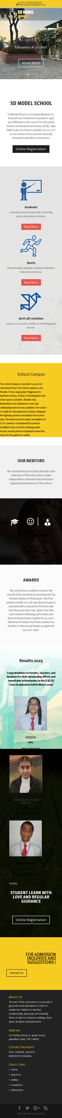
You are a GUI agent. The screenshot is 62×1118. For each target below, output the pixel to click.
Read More (31, 227)
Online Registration (31, 149)
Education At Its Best (31, 47)
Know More (31, 63)
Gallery (14, 1079)
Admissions (17, 1090)
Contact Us (16, 973)
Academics (17, 1084)
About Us (16, 1074)
